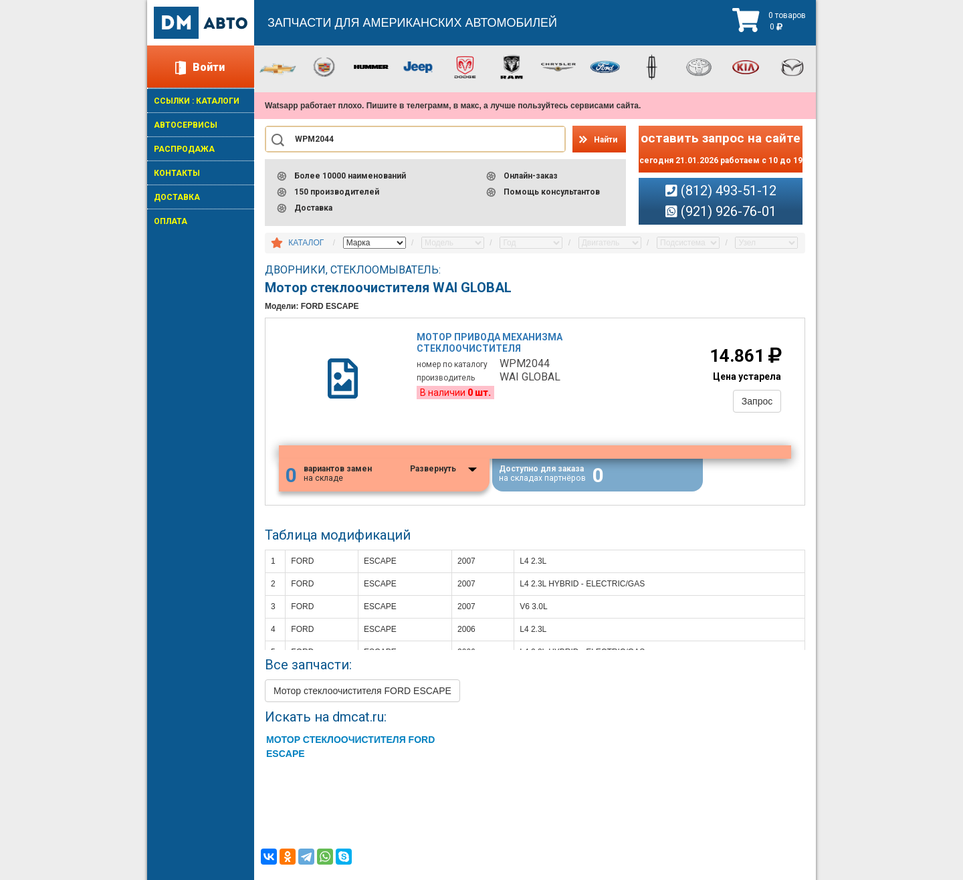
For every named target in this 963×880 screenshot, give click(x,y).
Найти (605, 139)
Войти (209, 67)
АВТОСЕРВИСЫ (185, 125)
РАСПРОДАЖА (184, 149)
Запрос (757, 401)
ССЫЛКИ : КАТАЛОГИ (196, 101)
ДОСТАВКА (177, 197)
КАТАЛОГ (306, 242)
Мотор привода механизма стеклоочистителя (490, 343)
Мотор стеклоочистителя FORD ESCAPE (362, 691)
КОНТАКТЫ (177, 173)
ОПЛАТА (170, 221)
